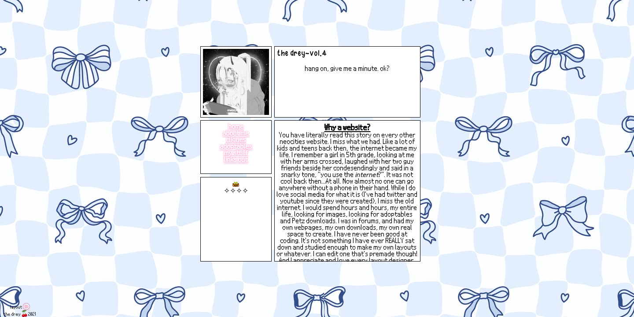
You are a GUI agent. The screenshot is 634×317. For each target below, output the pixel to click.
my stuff (236, 152)
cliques (236, 139)
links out (236, 159)
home (236, 126)
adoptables (236, 146)
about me (236, 132)
